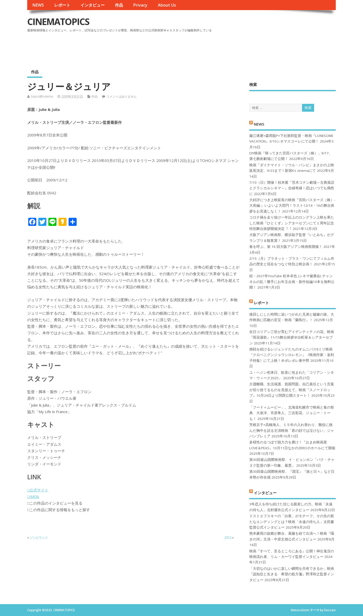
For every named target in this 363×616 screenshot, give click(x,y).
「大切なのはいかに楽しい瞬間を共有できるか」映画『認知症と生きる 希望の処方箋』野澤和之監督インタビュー (291, 574)
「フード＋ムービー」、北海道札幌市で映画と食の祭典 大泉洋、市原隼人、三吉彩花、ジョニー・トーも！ (291, 413)
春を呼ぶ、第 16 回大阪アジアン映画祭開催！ (285, 246)
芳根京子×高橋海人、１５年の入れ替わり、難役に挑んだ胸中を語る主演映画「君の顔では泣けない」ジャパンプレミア (291, 430)
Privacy (140, 5)
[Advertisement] (239, 47)
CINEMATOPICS (58, 21)
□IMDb (33, 496)
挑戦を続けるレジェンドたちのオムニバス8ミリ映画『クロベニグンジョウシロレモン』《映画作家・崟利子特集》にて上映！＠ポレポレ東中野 (291, 355)
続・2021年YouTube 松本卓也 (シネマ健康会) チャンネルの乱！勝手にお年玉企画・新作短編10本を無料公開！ (292, 282)
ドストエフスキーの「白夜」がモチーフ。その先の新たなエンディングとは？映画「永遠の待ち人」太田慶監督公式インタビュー (291, 522)
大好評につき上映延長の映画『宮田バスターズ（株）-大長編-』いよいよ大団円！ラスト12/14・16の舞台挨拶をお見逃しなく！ (292, 206)
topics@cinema (42, 96)
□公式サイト (37, 489)
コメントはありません (121, 96)
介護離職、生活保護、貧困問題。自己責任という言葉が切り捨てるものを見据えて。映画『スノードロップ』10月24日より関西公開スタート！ (291, 390)
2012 (227, 537)
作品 (119, 5)
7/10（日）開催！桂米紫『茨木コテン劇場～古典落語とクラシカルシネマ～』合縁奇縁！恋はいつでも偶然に (291, 188)
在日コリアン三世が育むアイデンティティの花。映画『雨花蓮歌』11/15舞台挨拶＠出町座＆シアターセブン (291, 337)
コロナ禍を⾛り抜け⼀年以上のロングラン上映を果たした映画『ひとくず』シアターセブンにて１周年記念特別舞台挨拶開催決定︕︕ (291, 223)
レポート (62, 5)
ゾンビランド (39, 537)
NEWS (38, 5)
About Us (167, 5)
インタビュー (92, 5)
